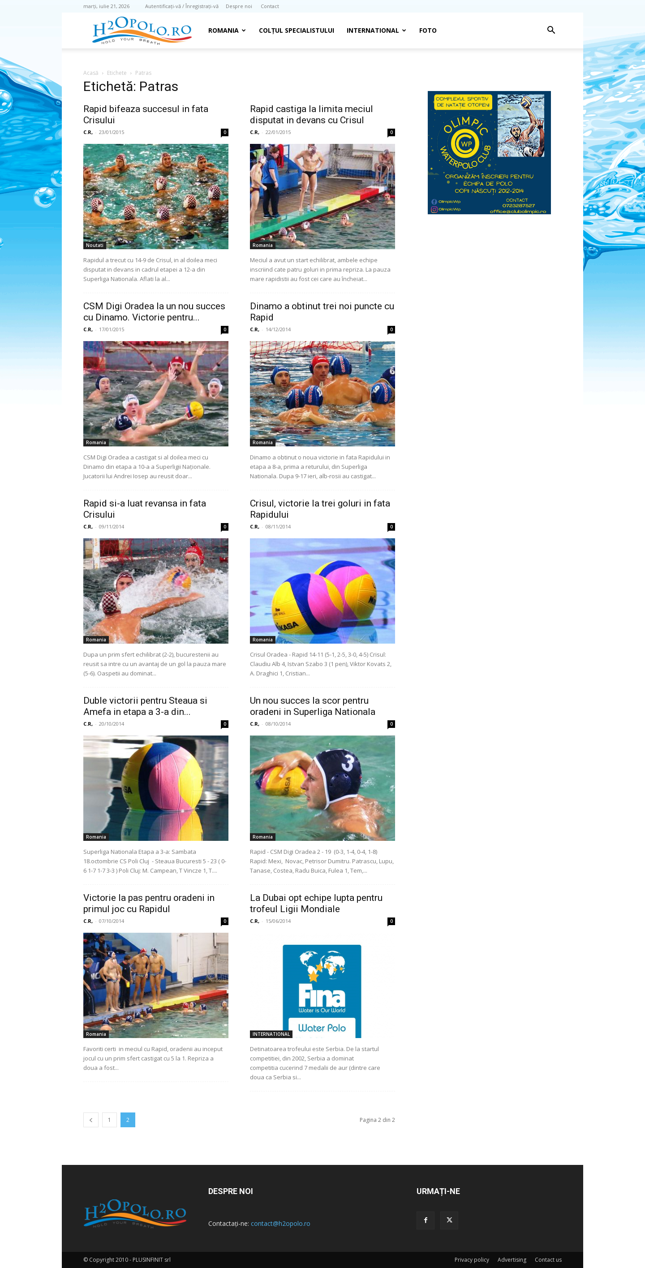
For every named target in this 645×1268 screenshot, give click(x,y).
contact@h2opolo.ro (280, 1223)
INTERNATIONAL (376, 30)
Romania (227, 30)
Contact (270, 6)
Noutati (94, 245)
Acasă (91, 73)
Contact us (548, 1260)
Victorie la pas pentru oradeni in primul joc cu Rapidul (149, 903)
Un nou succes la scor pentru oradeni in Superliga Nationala (312, 706)
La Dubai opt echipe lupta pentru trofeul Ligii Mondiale (316, 903)
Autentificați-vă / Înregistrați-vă (182, 6)
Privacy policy (472, 1260)
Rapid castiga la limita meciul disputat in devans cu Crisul (311, 115)
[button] (551, 31)
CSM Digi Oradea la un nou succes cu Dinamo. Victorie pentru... (154, 312)
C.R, (88, 132)
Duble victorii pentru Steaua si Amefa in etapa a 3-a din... (145, 706)
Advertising (512, 1260)
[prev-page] (91, 1119)
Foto (428, 30)
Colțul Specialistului (296, 30)
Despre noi (239, 6)
